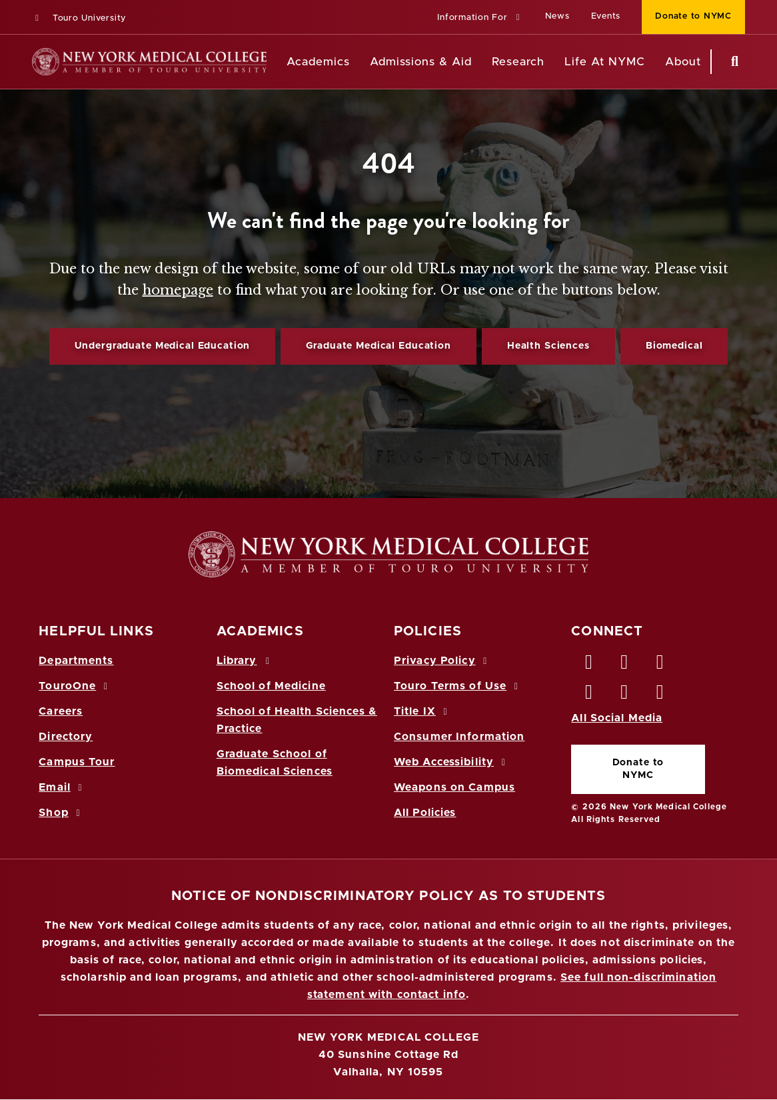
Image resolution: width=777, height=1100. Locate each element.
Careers (61, 711)
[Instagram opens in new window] (589, 695)
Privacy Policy (442, 660)
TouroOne (75, 686)
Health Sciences (548, 346)
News (557, 16)
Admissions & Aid (421, 61)
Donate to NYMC (638, 769)
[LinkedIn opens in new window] (660, 665)
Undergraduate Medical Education (163, 346)
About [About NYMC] (683, 61)
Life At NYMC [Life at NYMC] (604, 61)
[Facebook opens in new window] (589, 665)
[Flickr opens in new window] (660, 695)
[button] (480, 18)
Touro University (79, 18)
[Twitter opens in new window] (625, 665)
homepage (178, 290)
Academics (318, 61)
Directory (66, 736)
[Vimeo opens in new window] (625, 695)
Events (606, 16)
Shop (61, 812)
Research (518, 61)
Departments (76, 660)
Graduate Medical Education (378, 346)
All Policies (425, 812)
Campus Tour (77, 762)
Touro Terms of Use (458, 686)
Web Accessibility (452, 762)
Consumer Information (459, 736)
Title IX (422, 711)
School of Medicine (271, 686)
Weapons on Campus (454, 787)
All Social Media (616, 718)
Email (62, 787)
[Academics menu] (359, 62)
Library (245, 660)
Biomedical (674, 346)
